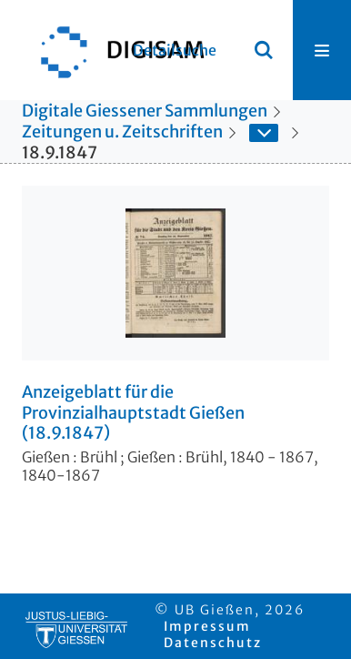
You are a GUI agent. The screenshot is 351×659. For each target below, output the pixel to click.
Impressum (207, 626)
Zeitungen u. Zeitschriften (122, 131)
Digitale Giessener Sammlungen (144, 110)
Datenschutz (213, 642)
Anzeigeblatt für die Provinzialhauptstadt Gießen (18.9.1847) (133, 412)
